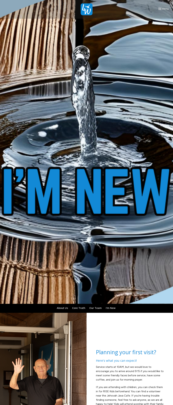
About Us (62, 308)
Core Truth (78, 308)
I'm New (111, 308)
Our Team (95, 308)
